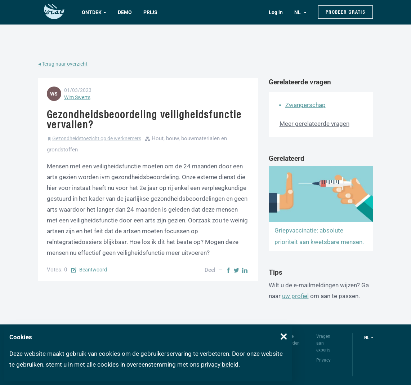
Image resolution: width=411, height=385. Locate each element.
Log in (276, 12)
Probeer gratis (345, 12)
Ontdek (92, 12)
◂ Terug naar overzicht (63, 64)
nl (367, 337)
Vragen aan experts (323, 343)
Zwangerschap (305, 105)
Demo (125, 12)
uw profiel (295, 296)
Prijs (150, 12)
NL (298, 12)
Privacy (323, 360)
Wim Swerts (77, 97)
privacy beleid (219, 364)
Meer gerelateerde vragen (314, 123)
